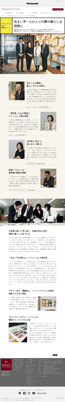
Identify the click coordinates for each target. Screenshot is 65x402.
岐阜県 (45, 367)
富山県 (47, 366)
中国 (39, 370)
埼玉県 (50, 363)
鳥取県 (45, 370)
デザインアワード (18, 16)
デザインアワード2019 (26, 16)
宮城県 (55, 362)
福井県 (52, 366)
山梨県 (61, 363)
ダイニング (31, 365)
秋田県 (50, 362)
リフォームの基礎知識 (32, 13)
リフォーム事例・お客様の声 (9, 16)
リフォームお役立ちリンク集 (30, 384)
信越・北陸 (40, 366)
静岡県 (47, 367)
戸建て (27, 363)
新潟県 (45, 366)
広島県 (52, 370)
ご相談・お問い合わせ (45, 13)
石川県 (50, 366)
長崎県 (50, 373)
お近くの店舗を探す (20, 13)
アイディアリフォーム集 (29, 369)
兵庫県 (52, 369)
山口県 (55, 370)
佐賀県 (47, 373)
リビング (34, 365)
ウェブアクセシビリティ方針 (17, 398)
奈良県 (55, 369)
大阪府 (50, 369)
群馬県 (47, 363)
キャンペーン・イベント (57, 13)
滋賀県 (45, 369)
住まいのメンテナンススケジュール (31, 381)
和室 (33, 366)
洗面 (31, 366)
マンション (30, 363)
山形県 (58, 362)
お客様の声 (28, 373)
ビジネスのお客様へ (58, 9)
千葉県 (52, 363)
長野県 (55, 366)
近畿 (39, 369)
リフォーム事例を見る (7, 13)
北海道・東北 (41, 362)
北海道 (45, 362)
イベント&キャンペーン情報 (18, 366)
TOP (2, 16)
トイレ (29, 366)
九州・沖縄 (40, 373)
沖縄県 (45, 374)
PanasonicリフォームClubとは (18, 362)
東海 (39, 367)
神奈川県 (58, 363)
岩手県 (52, 362)
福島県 (60, 362)
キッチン (27, 365)
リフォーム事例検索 (29, 362)
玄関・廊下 (28, 367)
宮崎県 (58, 373)
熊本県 (52, 373)
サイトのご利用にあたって (5, 398)
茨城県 (45, 363)
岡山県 (50, 370)
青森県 (47, 362)
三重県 (52, 367)
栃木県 (45, 364)
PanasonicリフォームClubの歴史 (18, 363)
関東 (39, 363)
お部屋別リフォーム (29, 378)
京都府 (47, 369)
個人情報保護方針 (26, 398)
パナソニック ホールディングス (36, 398)
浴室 (27, 366)
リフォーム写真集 (29, 372)
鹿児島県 (60, 373)
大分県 (55, 373)
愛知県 (50, 367)
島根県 (47, 370)
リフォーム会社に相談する (42, 376)
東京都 (55, 363)
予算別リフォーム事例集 (29, 370)
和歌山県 (58, 369)
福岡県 (45, 373)
